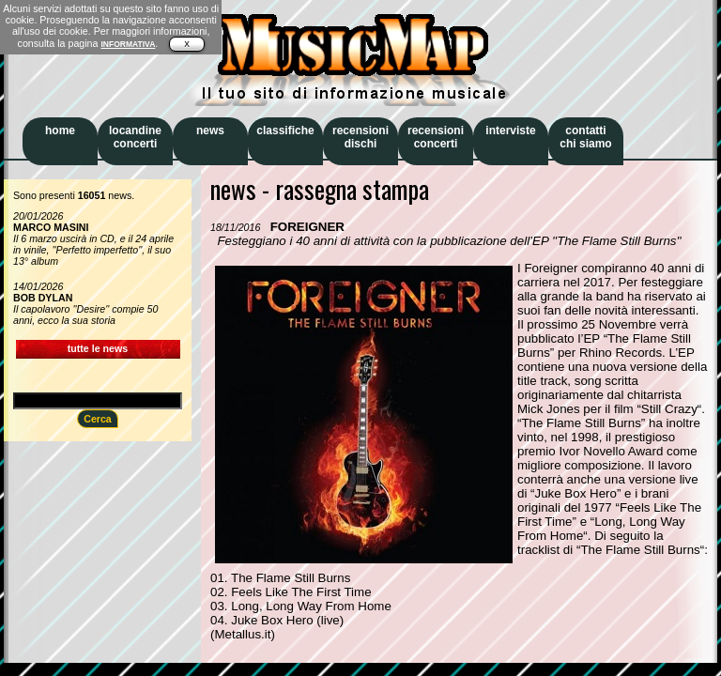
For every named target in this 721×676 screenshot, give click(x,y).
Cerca (98, 418)
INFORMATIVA (127, 44)
